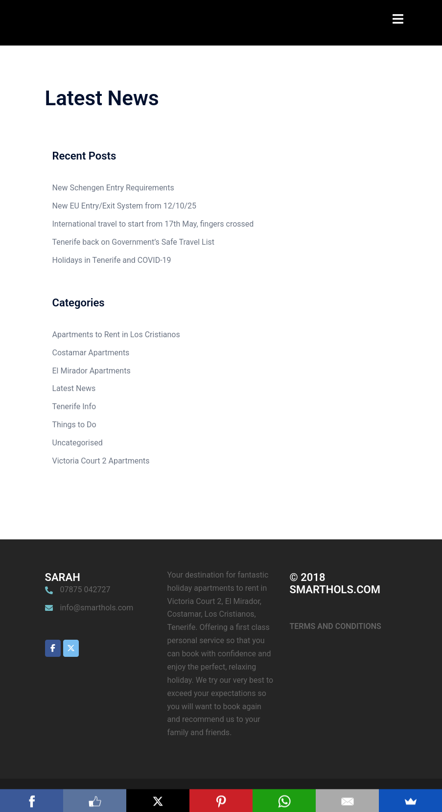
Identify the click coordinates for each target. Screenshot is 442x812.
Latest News (74, 388)
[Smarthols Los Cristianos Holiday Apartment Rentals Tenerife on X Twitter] (71, 648)
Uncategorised (77, 442)
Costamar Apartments (91, 352)
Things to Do (74, 424)
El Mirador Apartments (91, 370)
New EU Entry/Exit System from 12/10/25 (124, 205)
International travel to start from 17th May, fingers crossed (153, 224)
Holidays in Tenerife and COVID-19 (111, 260)
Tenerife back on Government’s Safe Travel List (133, 242)
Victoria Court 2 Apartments (101, 460)
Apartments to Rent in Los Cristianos (116, 334)
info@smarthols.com (97, 607)
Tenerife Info (74, 406)
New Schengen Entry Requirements (113, 187)
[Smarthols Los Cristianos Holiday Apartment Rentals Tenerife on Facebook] (53, 648)
